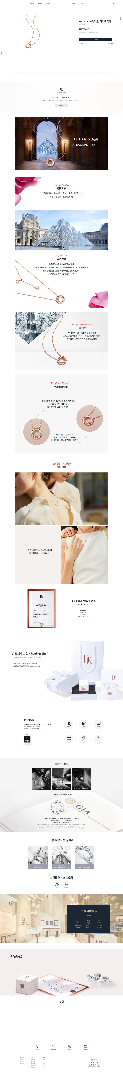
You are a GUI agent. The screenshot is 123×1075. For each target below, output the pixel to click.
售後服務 (33, 1061)
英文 (44, 1067)
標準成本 (33, 1063)
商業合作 (22, 1061)
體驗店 (44, 1059)
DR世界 (21, 1059)
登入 (114, 3)
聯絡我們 (22, 1063)
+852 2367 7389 (94, 1062)
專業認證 (33, 1067)
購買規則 (33, 1065)
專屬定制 (33, 1059)
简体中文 (44, 1065)
